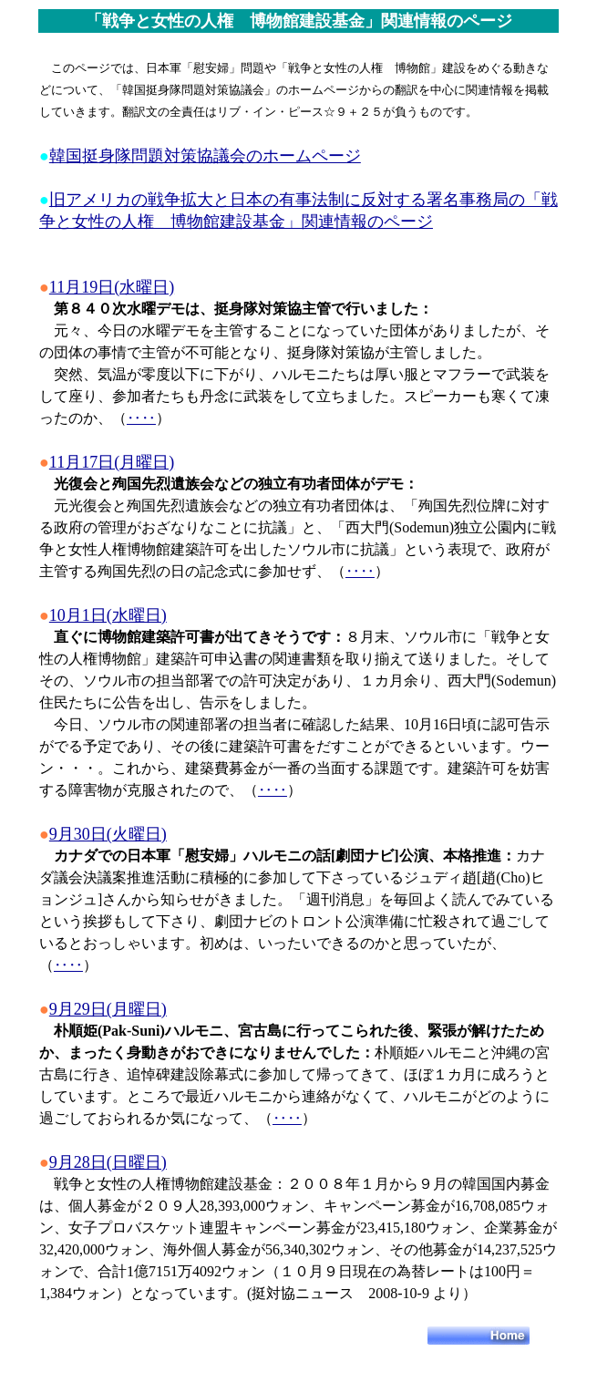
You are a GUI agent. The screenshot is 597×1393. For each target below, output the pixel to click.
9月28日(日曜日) (108, 1162)
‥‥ (141, 418)
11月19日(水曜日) (111, 287)
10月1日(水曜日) (108, 615)
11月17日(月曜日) (111, 462)
